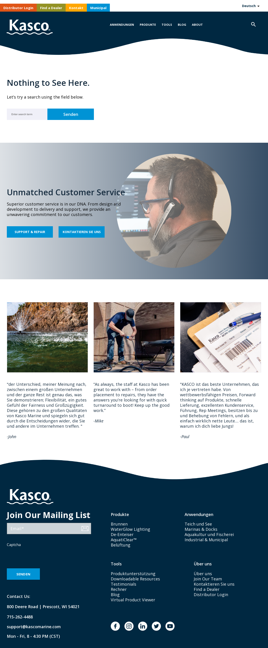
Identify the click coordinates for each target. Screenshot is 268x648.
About (197, 25)
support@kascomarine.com (30, 626)
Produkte (148, 25)
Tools (167, 25)
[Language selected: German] (250, 5)
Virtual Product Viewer (133, 599)
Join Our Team (208, 579)
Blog (182, 25)
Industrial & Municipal (206, 539)
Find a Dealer (51, 7)
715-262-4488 (20, 617)
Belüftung (120, 545)
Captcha (14, 544)
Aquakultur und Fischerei (209, 534)
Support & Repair (30, 232)
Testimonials (123, 584)
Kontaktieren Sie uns (82, 232)
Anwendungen (122, 25)
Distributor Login (18, 7)
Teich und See (198, 524)
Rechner (119, 589)
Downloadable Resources (135, 579)
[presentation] (41, 558)
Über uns (203, 573)
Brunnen (119, 524)
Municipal (98, 7)
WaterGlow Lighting (130, 529)
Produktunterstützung (133, 573)
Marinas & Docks (201, 529)
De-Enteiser (122, 534)
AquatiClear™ (124, 539)
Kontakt (76, 7)
